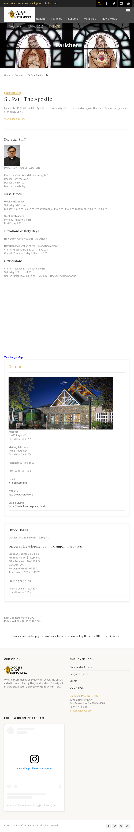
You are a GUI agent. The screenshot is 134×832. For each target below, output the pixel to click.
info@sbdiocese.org (81, 710)
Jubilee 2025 (35, 26)
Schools (73, 18)
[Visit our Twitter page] (113, 3)
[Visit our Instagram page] (121, 3)
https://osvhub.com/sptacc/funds (27, 506)
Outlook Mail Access (81, 667)
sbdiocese (45, 805)
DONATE (54, 26)
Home (7, 75)
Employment (36, 3)
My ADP (74, 680)
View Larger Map (13, 357)
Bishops (40, 18)
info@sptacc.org (18, 482)
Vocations (15, 26)
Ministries (90, 18)
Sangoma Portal (79, 674)
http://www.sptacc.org (21, 494)
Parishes (56, 18)
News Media (109, 18)
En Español (9, 3)
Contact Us (22, 3)
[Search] (99, 3)
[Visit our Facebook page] (106, 3)
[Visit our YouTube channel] (128, 3)
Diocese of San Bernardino (21, 805)
